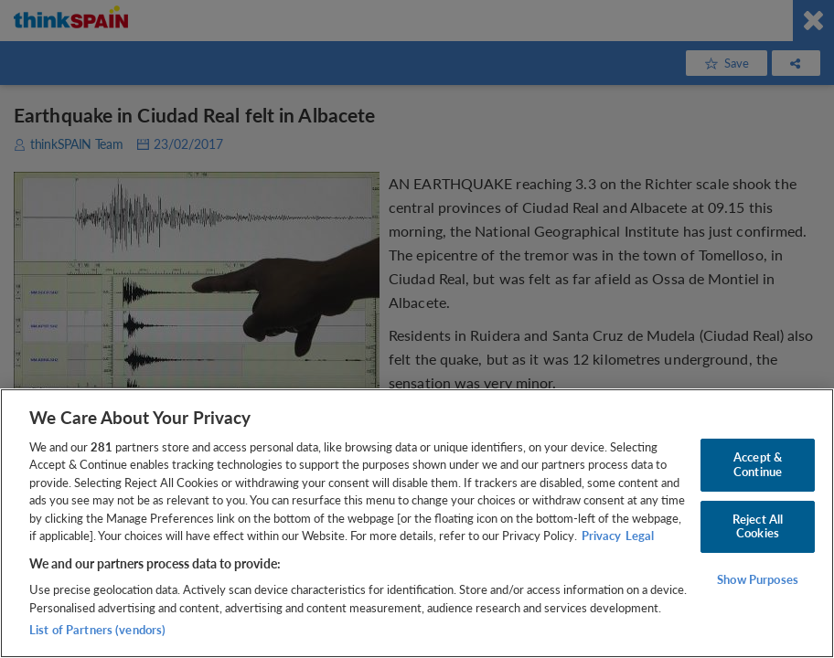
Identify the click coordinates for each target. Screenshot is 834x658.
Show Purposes (757, 579)
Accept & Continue (757, 464)
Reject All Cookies (757, 526)
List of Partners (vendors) (97, 629)
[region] (417, 523)
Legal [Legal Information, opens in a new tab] (640, 535)
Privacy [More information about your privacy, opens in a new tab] (601, 535)
